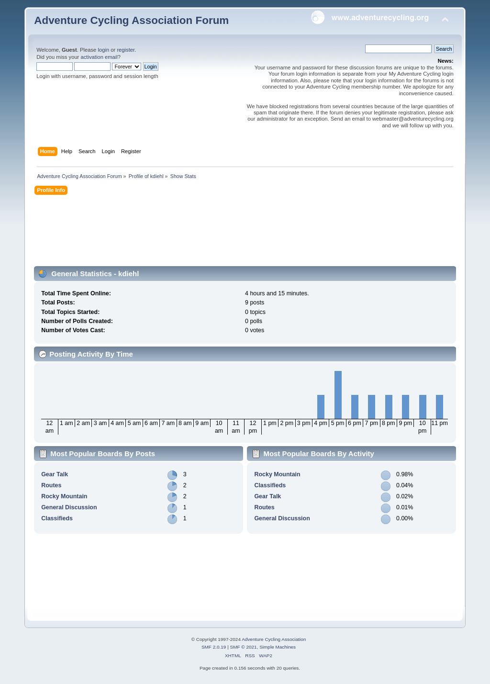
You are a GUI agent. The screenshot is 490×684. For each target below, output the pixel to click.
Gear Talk (54, 474)
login (103, 50)
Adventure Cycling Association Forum (131, 20)
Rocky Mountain (64, 496)
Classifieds (57, 518)
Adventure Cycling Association (274, 639)
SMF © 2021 (243, 647)
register (125, 50)
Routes (51, 485)
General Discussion (69, 507)
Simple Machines (277, 647)
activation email (98, 57)
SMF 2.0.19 (213, 647)
